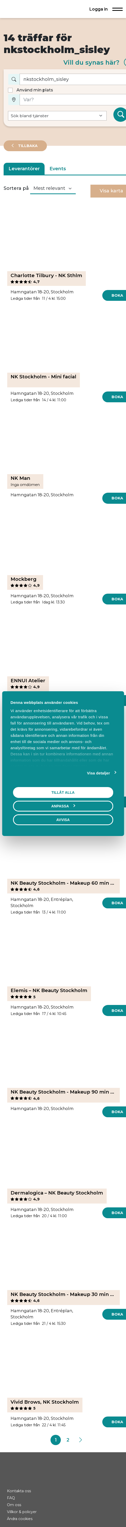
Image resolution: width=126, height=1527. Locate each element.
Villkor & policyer (22, 1511)
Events (57, 169)
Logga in (98, 9)
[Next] (80, 1440)
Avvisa (63, 819)
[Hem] (21, 9)
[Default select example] (57, 115)
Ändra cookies (19, 1518)
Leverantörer (24, 169)
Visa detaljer (98, 773)
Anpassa (63, 806)
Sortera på (16, 188)
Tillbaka (27, 145)
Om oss (14, 1505)
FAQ (11, 1498)
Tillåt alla (62, 792)
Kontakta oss (19, 1491)
